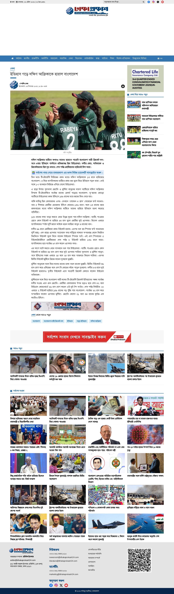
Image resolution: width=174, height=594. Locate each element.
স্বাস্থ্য (98, 58)
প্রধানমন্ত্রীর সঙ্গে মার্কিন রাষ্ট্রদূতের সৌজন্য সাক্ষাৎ (145, 476)
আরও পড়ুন (17, 348)
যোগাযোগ (91, 562)
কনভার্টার (91, 570)
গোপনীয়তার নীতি (94, 549)
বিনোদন (78, 58)
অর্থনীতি (44, 58)
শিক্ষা (112, 58)
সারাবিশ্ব (63, 58)
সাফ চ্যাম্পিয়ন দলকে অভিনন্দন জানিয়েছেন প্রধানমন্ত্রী (150, 105)
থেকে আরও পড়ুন (41, 315)
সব (160, 58)
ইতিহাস (70, 321)
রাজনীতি (35, 58)
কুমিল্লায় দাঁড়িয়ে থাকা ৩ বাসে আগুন (140, 507)
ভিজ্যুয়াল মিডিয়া (139, 58)
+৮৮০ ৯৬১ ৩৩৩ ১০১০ (58, 553)
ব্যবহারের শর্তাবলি (94, 553)
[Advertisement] (87, 37)
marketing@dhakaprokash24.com (63, 574)
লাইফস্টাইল (88, 58)
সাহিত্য (105, 58)
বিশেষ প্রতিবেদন (123, 58)
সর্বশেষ (19, 58)
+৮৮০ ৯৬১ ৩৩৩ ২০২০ (58, 570)
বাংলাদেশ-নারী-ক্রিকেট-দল (53, 321)
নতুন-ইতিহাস (82, 321)
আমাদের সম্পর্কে (94, 558)
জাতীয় (26, 58)
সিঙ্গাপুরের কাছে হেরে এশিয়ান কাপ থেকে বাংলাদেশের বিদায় (150, 142)
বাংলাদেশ (36, 321)
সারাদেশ (54, 58)
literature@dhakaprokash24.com (63, 561)
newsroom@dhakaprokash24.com (64, 557)
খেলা (71, 58)
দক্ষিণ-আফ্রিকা (96, 321)
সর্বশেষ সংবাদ (18, 390)
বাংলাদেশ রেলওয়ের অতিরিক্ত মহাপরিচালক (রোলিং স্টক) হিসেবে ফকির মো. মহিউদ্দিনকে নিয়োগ (105, 479)
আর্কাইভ (91, 566)
